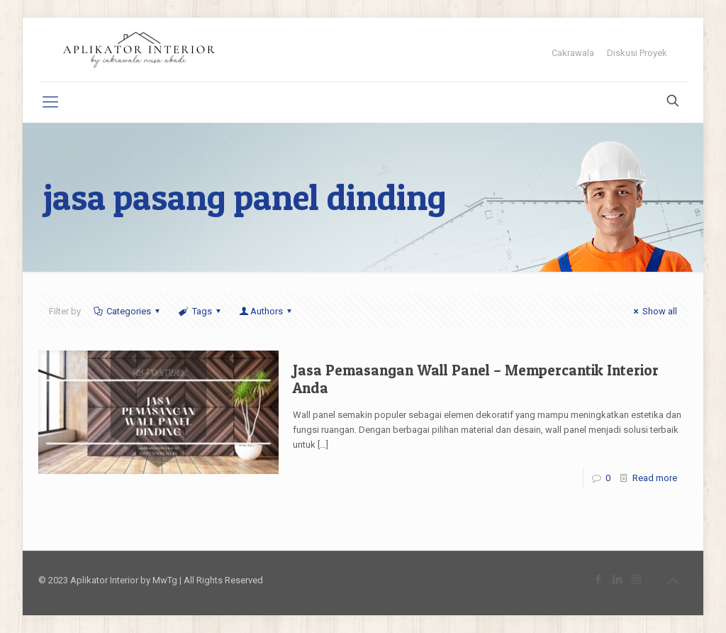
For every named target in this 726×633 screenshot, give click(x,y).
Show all (653, 311)
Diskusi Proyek (637, 52)
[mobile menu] (50, 102)
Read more (654, 478)
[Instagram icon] (636, 579)
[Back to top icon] (673, 581)
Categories (127, 311)
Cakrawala (573, 52)
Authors (267, 311)
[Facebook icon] (598, 579)
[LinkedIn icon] (617, 579)
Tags (200, 311)
